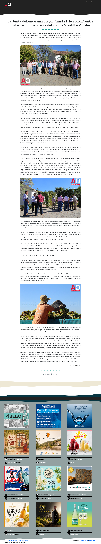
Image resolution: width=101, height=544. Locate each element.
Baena (55, 374)
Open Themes (84, 540)
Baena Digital (13, 540)
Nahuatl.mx (92, 540)
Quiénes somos (23, 540)
